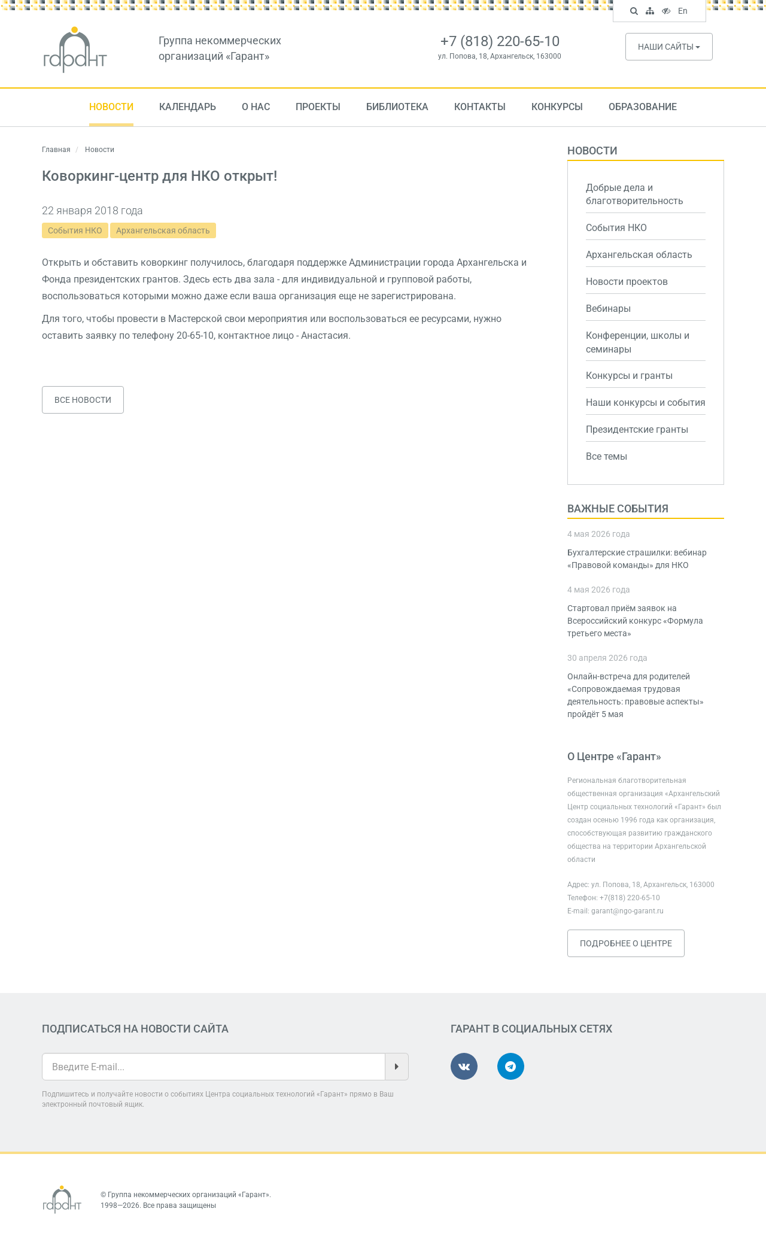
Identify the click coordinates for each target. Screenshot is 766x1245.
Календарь (187, 107)
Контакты (480, 107)
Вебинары (608, 308)
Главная (56, 149)
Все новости (82, 400)
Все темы (606, 456)
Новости (111, 107)
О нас (256, 107)
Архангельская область (163, 230)
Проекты (318, 107)
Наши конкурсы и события (646, 402)
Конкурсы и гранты (629, 375)
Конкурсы (557, 107)
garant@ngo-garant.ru (627, 911)
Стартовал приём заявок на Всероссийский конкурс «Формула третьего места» (635, 620)
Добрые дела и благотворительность (634, 194)
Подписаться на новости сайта (135, 1028)
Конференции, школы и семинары (637, 342)
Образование (643, 107)
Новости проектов (627, 281)
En (684, 12)
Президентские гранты (637, 429)
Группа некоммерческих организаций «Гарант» (188, 1195)
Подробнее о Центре (626, 943)
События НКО (75, 230)
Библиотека (397, 107)
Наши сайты (669, 46)
